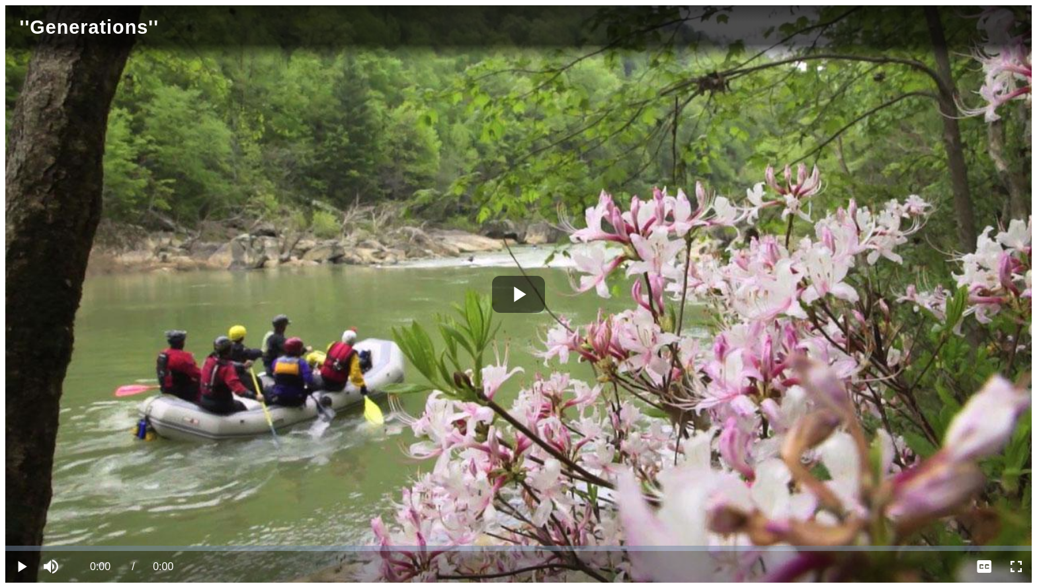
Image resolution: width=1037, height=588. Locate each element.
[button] (53, 567)
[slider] (518, 548)
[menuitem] (984, 567)
